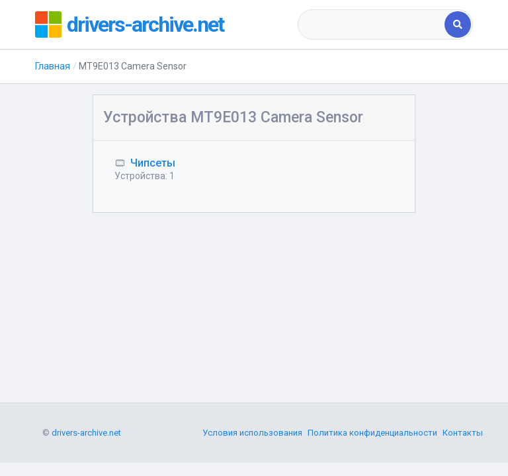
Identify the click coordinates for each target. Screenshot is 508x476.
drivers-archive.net (145, 24)
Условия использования (252, 433)
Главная (52, 66)
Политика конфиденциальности (372, 433)
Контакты (463, 433)
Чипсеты (152, 163)
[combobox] (372, 24)
